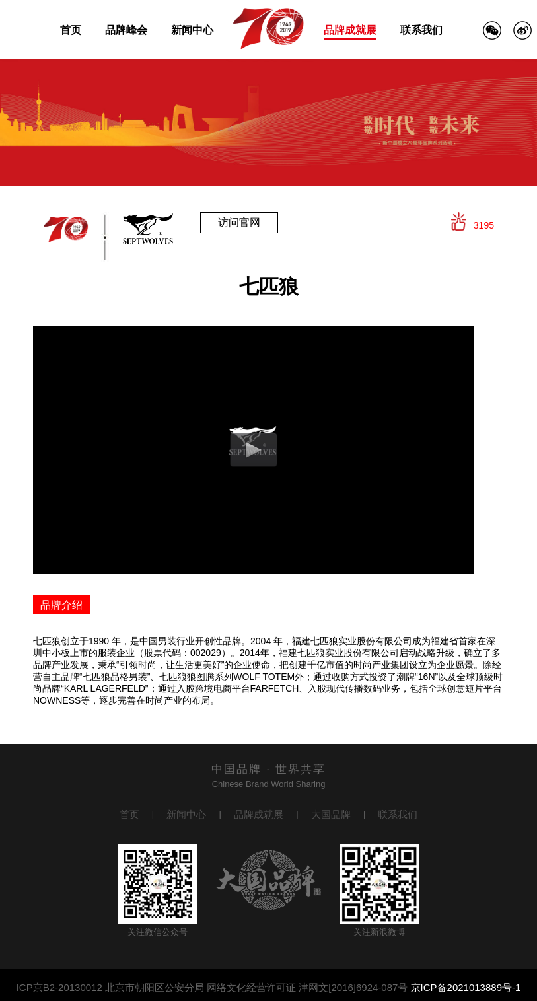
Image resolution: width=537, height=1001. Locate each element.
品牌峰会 (126, 30)
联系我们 (421, 30)
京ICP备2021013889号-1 (466, 987)
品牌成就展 (350, 30)
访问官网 (239, 222)
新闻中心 (192, 30)
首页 (70, 30)
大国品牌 (331, 814)
